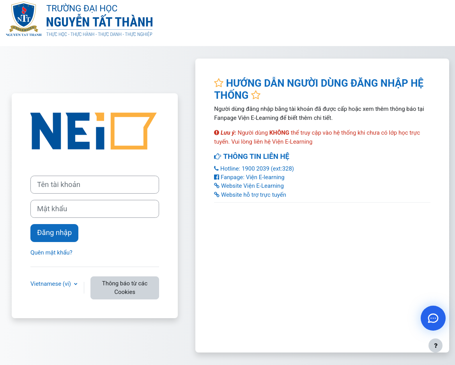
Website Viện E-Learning (249, 185)
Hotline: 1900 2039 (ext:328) (254, 168)
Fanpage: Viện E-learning (249, 177)
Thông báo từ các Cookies (125, 288)
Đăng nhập (54, 232)
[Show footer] (435, 345)
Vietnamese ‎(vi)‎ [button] (51, 283)
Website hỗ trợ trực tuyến (250, 194)
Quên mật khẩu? (51, 252)
